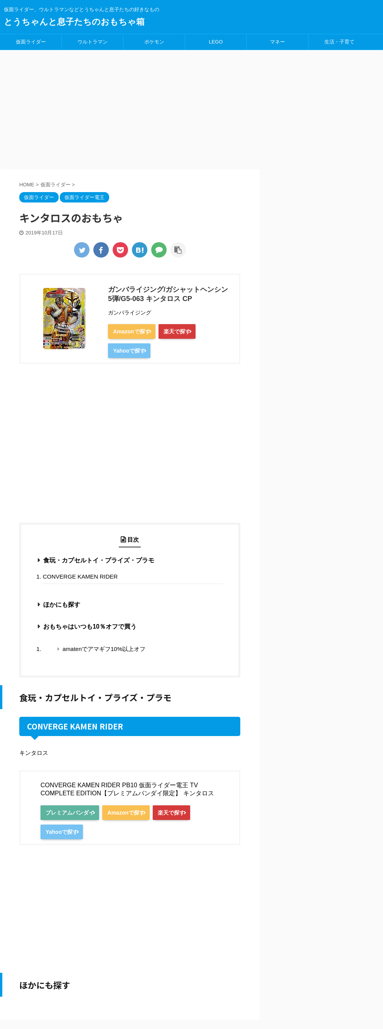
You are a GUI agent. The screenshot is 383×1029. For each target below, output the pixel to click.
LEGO (216, 42)
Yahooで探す (133, 351)
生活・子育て (339, 42)
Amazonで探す (135, 331)
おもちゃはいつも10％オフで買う (90, 627)
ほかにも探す (61, 605)
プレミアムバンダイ (74, 813)
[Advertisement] (191, 108)
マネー (277, 42)
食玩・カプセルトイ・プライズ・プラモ (98, 561)
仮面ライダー (31, 42)
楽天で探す (189, 331)
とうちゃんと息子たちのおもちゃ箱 (74, 22)
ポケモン (154, 42)
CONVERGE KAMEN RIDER (80, 577)
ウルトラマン (93, 42)
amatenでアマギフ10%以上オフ (103, 649)
